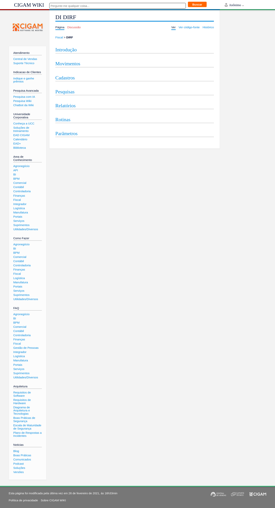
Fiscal (59, 37)
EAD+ (17, 143)
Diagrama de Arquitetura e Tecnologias (21, 410)
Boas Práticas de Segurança (24, 419)
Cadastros (65, 78)
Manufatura (20, 212)
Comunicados (22, 459)
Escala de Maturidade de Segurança (27, 427)
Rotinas (62, 119)
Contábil (18, 187)
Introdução (66, 49)
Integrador (19, 204)
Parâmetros (66, 133)
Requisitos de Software (22, 394)
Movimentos (67, 63)
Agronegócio (21, 166)
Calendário (20, 139)
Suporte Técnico (23, 63)
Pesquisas (64, 91)
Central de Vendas (25, 59)
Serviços (18, 220)
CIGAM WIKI (29, 5)
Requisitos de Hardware (22, 401)
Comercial (19, 182)
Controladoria (22, 191)
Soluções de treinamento (21, 129)
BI (14, 174)
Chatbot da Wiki (23, 105)
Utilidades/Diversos (25, 229)
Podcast (18, 463)
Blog (16, 451)
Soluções (19, 467)
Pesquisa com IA (24, 96)
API (15, 170)
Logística (19, 208)
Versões (18, 472)
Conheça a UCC (23, 123)
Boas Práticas (22, 455)
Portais (17, 216)
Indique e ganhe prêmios (23, 80)
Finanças (19, 195)
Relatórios (65, 105)
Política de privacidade (23, 500)
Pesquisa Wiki (22, 101)
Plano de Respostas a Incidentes (27, 434)
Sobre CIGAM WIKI (53, 500)
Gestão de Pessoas (26, 347)
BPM (16, 178)
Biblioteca (19, 147)
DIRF (69, 37)
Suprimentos (21, 225)
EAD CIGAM (21, 135)
